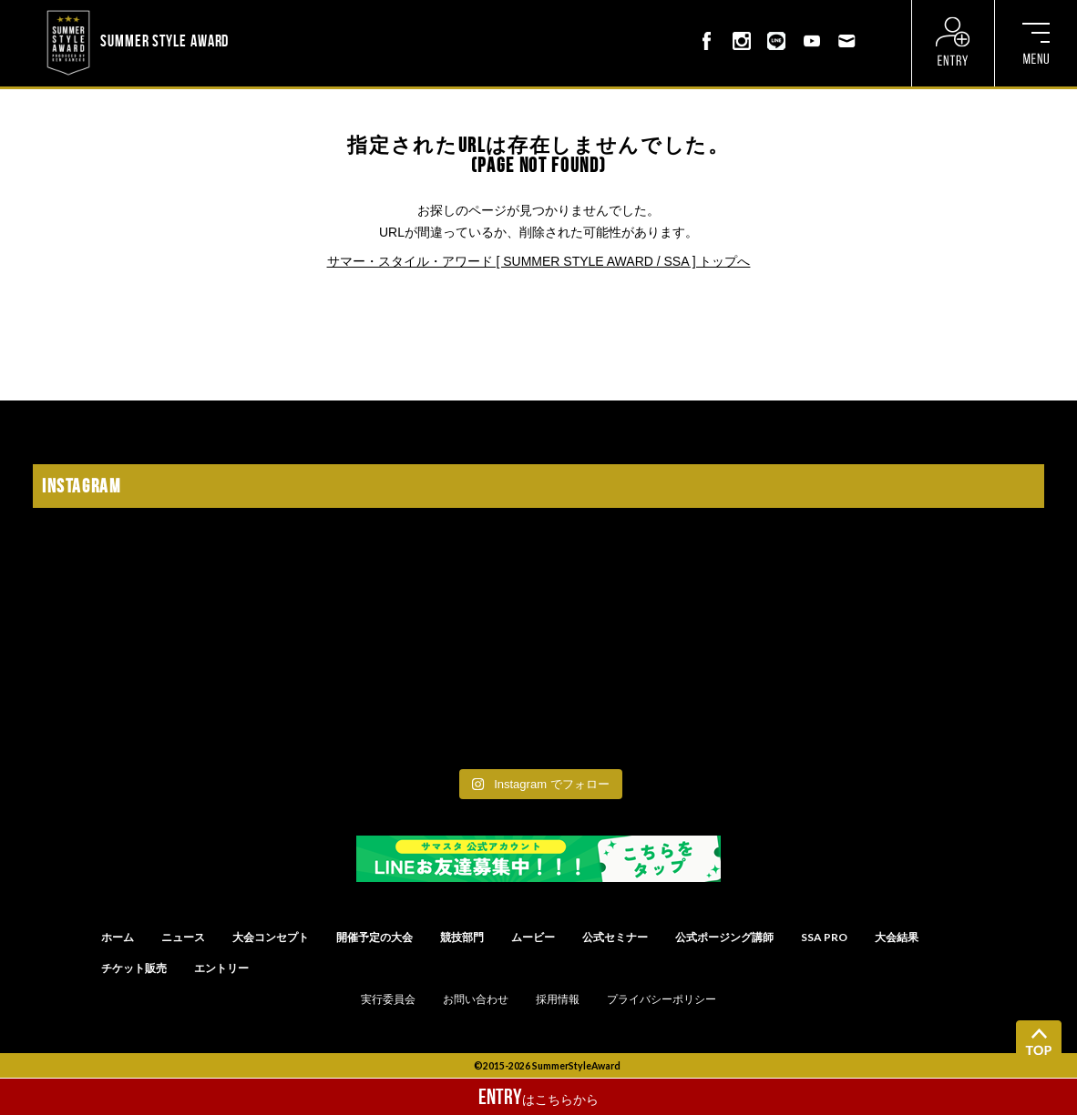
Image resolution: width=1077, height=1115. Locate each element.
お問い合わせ (475, 999)
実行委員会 (388, 999)
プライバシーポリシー (661, 999)
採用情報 (558, 999)
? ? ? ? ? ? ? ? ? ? (280, 12)
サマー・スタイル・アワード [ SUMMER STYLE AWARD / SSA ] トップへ (539, 261)
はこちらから (538, 1097)
